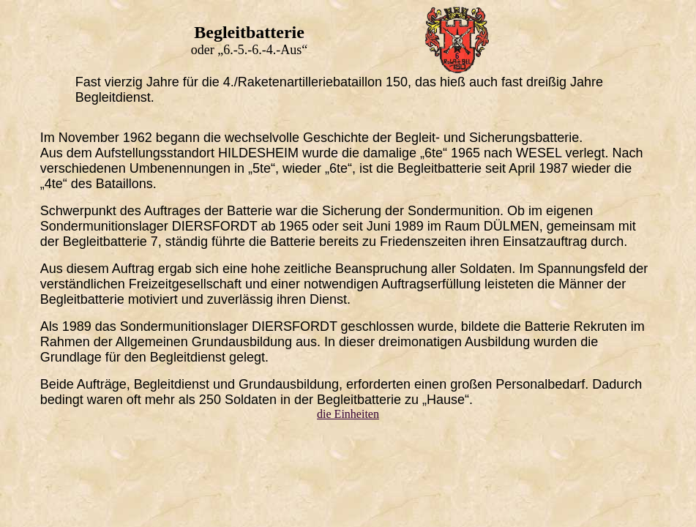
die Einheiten (348, 414)
